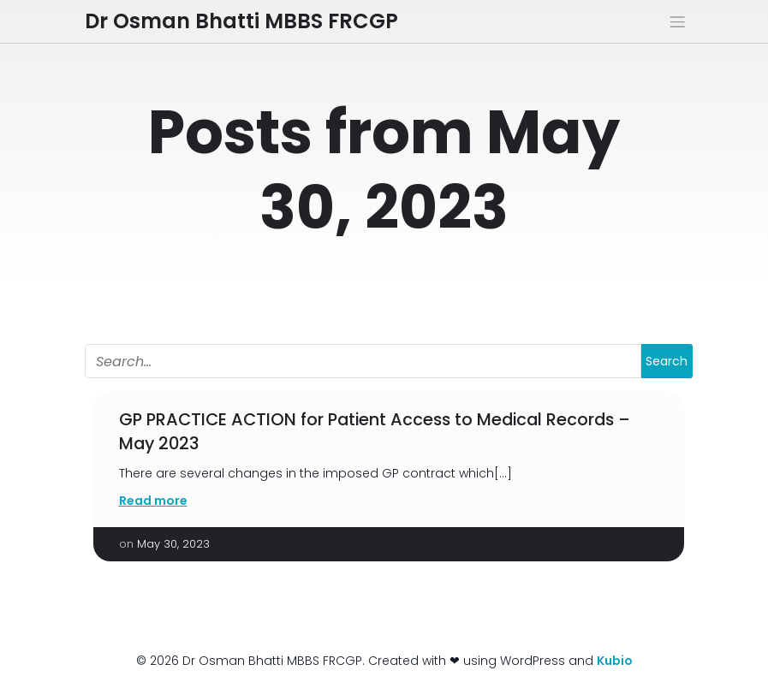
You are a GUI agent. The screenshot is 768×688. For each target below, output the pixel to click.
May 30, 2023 (173, 544)
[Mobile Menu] (678, 21)
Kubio (615, 660)
